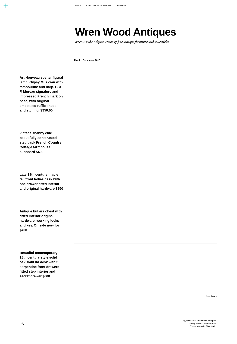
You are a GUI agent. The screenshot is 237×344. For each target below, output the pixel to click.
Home (78, 5)
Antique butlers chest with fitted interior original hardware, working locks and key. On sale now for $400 (41, 230)
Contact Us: (121, 5)
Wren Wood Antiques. (207, 330)
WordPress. (211, 333)
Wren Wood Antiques (137, 31)
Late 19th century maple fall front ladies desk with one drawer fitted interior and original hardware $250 (40, 188)
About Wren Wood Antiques (98, 5)
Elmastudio (211, 336)
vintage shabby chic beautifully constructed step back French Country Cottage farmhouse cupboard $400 (41, 147)
